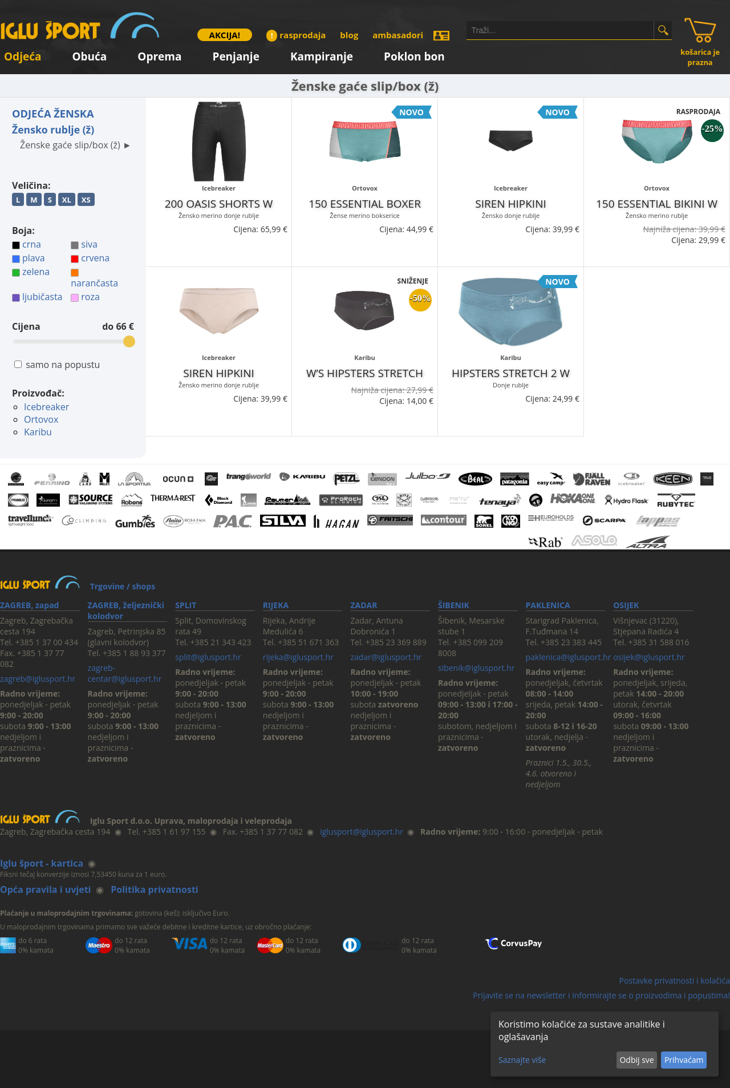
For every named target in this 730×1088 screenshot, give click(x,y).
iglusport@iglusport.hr (361, 831)
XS (86, 200)
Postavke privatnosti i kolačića (674, 980)
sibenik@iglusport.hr (476, 667)
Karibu (38, 432)
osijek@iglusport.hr (649, 657)
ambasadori (397, 35)
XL (66, 200)
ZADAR (363, 605)
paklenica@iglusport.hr (568, 657)
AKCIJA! (224, 35)
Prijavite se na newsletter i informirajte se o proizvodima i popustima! (601, 995)
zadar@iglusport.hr (385, 657)
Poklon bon (414, 54)
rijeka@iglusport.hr (298, 657)
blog (349, 35)
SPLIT (185, 605)
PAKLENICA (548, 605)
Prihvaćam (683, 1059)
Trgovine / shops (122, 586)
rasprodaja (296, 35)
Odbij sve (636, 1059)
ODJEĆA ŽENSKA (53, 113)
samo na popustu (63, 364)
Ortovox (41, 419)
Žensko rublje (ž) (53, 129)
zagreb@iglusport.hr (37, 678)
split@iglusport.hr (208, 657)
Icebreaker (46, 407)
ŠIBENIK (453, 605)
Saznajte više (522, 1059)
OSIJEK (626, 605)
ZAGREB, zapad (29, 605)
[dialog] (604, 1044)
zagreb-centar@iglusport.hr (125, 673)
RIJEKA (276, 605)
